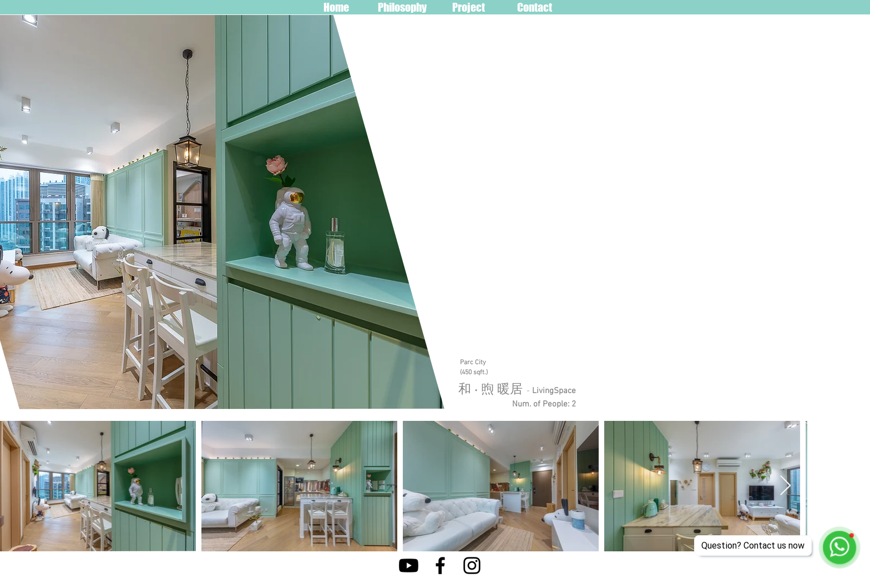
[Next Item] (785, 486)
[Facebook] (440, 565)
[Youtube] (408, 565)
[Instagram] (472, 565)
